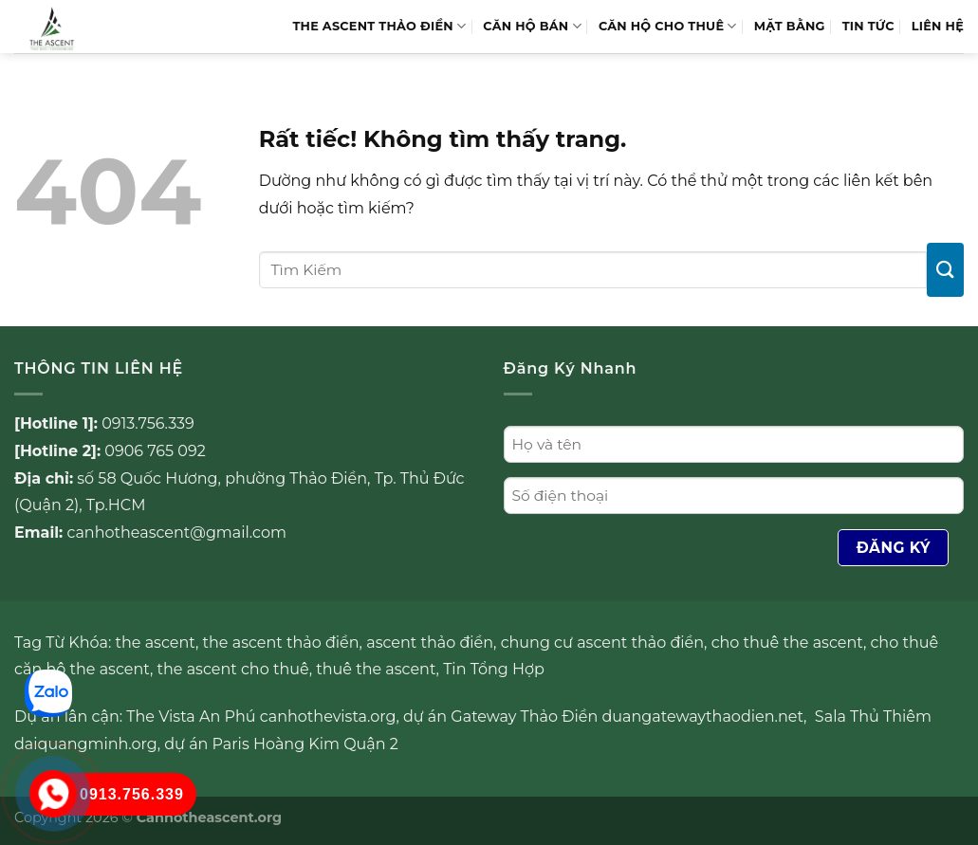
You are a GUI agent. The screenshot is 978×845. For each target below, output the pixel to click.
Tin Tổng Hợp (493, 669)
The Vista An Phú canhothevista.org (261, 716)
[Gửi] (945, 270)
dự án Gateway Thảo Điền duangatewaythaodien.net (603, 716)
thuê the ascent (375, 669)
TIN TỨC (868, 26)
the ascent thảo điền (281, 643)
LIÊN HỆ (938, 26)
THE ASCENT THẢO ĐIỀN (379, 26)
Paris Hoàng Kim (276, 744)
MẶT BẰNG (789, 26)
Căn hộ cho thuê (668, 26)
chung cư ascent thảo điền (602, 643)
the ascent (155, 643)
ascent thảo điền (429, 643)
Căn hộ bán (532, 26)
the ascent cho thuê (233, 669)
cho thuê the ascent (787, 643)
